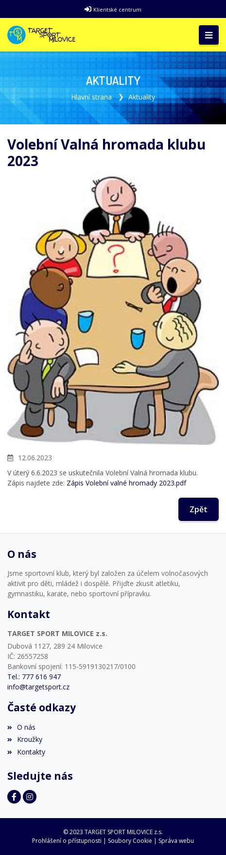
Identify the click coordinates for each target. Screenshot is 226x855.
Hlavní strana (91, 96)
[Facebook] (14, 797)
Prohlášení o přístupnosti (67, 841)
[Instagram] (29, 797)
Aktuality (141, 96)
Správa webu (176, 841)
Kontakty (26, 751)
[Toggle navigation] (209, 35)
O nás (21, 727)
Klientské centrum (117, 9)
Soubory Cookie (130, 841)
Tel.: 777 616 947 (34, 676)
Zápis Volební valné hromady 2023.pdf (126, 482)
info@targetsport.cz (38, 686)
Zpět (199, 509)
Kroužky (24, 739)
